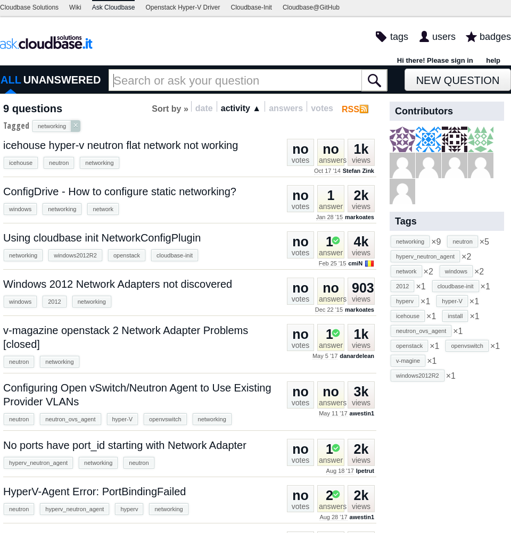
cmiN (355, 263)
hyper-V (122, 419)
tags (399, 36)
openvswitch (165, 419)
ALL (11, 80)
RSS (350, 109)
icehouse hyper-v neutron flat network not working (120, 145)
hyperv (129, 509)
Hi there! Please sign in (435, 60)
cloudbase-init (174, 255)
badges (495, 36)
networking (99, 163)
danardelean (357, 356)
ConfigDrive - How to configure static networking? (119, 191)
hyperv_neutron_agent (38, 463)
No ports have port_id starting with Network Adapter (124, 445)
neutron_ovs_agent (70, 419)
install (455, 316)
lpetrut (365, 471)
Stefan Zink (358, 171)
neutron (59, 163)
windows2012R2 (75, 255)
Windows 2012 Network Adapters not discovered (117, 284)
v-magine (408, 360)
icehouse (20, 163)
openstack (126, 255)
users (444, 36)
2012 (54, 301)
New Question (458, 80)
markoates (359, 217)
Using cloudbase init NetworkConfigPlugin (102, 238)
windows (20, 209)
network (103, 209)
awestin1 (362, 413)
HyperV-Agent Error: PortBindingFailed (94, 491)
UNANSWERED (62, 80)
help (493, 60)
